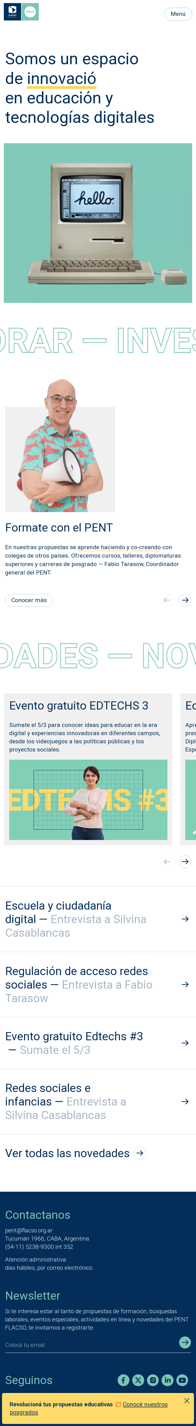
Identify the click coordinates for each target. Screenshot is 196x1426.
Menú (178, 13)
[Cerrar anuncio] (187, 1401)
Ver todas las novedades (75, 1153)
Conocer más (29, 600)
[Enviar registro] (185, 1342)
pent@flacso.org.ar (29, 1230)
